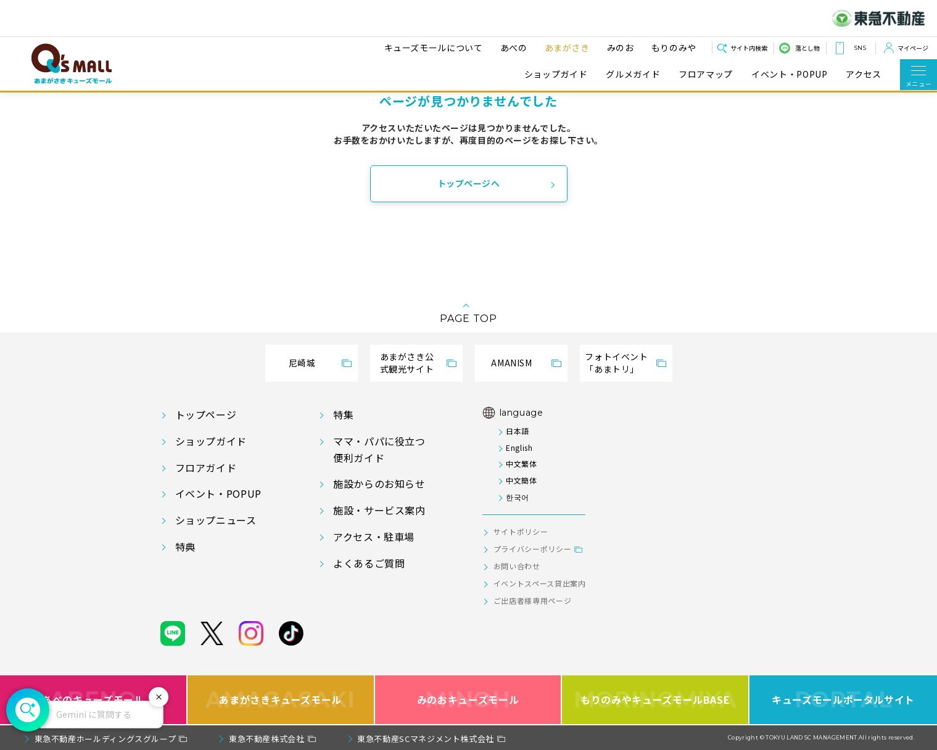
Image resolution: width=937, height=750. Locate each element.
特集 (343, 414)
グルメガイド (633, 74)
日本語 (517, 431)
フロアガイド (206, 467)
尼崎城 (302, 362)
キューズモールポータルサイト (843, 699)
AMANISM (511, 362)
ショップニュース (216, 520)
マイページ (913, 47)
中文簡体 (521, 480)
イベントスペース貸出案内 (539, 583)
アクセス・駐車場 (374, 536)
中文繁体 (521, 463)
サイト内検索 (748, 47)
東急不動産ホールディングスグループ (105, 738)
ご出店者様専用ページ (532, 600)
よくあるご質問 (369, 563)
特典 (185, 546)
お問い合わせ (516, 566)
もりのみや (672, 47)
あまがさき (565, 47)
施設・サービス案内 (379, 510)
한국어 (517, 497)
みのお (618, 47)
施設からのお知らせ (379, 483)
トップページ (206, 414)
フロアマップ (706, 74)
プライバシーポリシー (532, 548)
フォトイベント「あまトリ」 (616, 362)
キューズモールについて (431, 47)
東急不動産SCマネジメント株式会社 (425, 738)
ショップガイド (555, 74)
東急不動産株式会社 (267, 738)
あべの (512, 47)
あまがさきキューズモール (280, 699)
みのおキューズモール (468, 699)
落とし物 (807, 47)
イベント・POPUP (789, 74)
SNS (860, 48)
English (519, 447)
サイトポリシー (520, 531)
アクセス (863, 74)
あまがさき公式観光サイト (407, 362)
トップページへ (468, 183)
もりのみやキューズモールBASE (655, 699)
